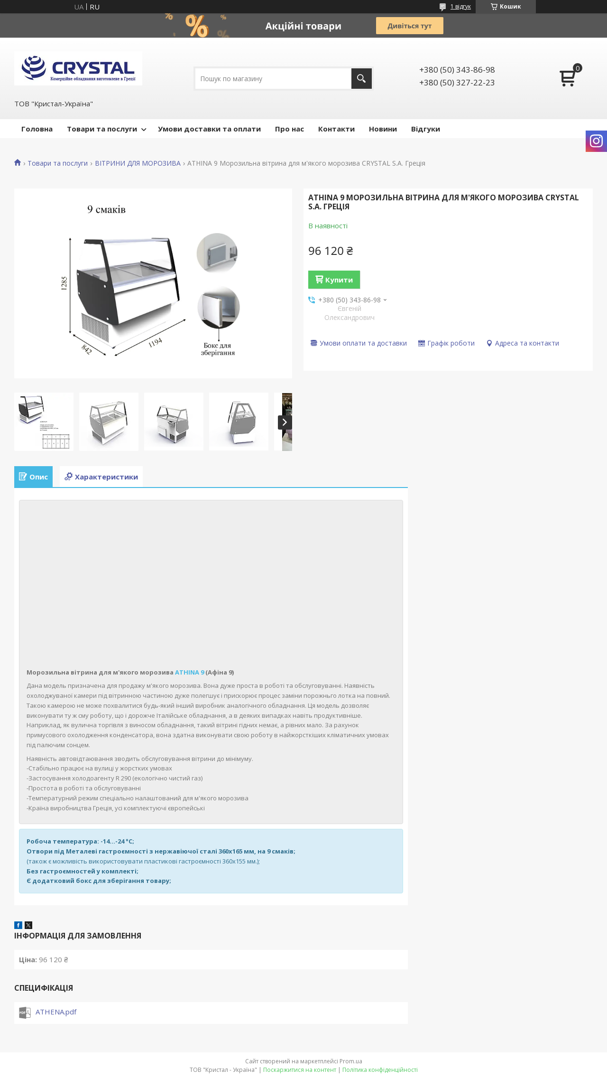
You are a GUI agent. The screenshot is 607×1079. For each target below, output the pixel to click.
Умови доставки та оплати (209, 128)
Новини (383, 128)
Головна (37, 128)
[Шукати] (361, 78)
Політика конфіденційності (380, 1070)
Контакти (336, 128)
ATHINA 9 (189, 672)
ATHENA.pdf (56, 1011)
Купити (339, 279)
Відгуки (425, 128)
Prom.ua (351, 1061)
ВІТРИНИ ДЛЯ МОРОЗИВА (138, 163)
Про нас (289, 128)
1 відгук (461, 6)
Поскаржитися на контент (299, 1070)
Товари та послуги (102, 128)
